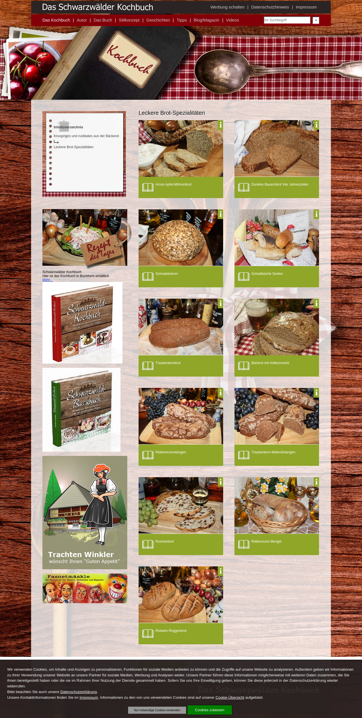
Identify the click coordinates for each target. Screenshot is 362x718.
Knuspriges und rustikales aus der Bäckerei (86, 136)
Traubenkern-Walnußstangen (273, 452)
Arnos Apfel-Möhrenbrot (173, 184)
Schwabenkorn (167, 274)
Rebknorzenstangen (171, 452)
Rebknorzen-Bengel (266, 541)
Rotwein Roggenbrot (171, 631)
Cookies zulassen (210, 710)
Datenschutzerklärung (78, 692)
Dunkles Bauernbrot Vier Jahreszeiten (280, 184)
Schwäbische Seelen (267, 274)
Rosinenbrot (165, 541)
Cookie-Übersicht (230, 697)
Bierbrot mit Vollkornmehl (270, 363)
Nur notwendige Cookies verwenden (157, 710)
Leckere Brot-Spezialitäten (74, 147)
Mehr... (47, 280)
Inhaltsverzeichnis (68, 127)
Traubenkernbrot (168, 363)
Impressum (88, 697)
